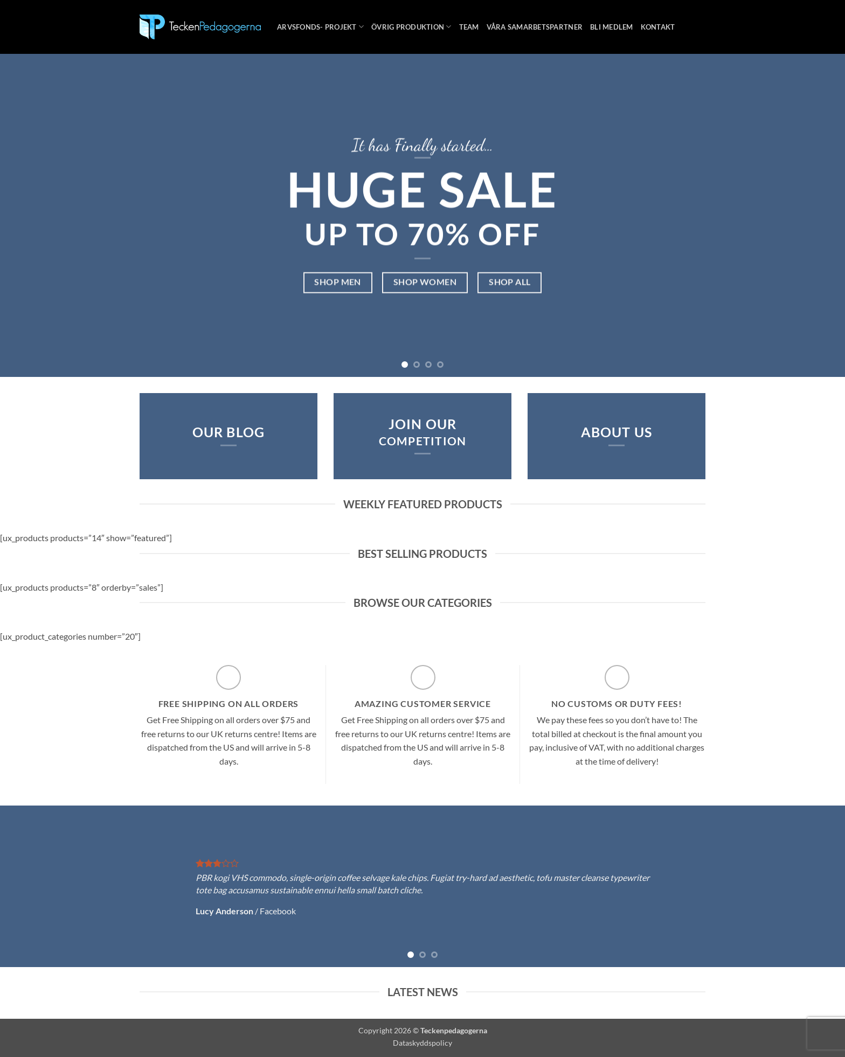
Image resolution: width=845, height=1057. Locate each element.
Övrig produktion (411, 27)
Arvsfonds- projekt (320, 27)
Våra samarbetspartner (535, 27)
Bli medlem (611, 27)
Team (469, 27)
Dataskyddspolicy (422, 1042)
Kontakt (658, 27)
